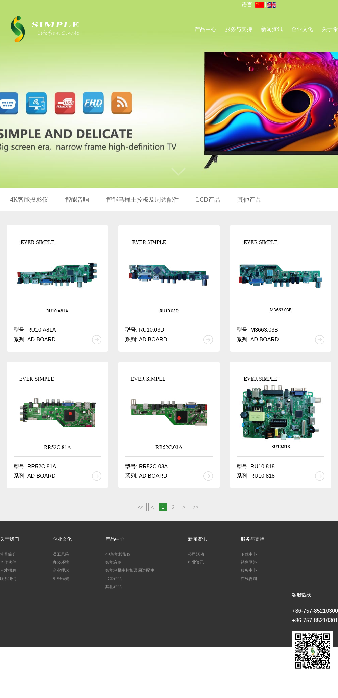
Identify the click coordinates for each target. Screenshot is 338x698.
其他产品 (249, 199)
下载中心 (249, 554)
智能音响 (77, 199)
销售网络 (249, 562)
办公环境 (61, 562)
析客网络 (265, 694)
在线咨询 (249, 578)
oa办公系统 (224, 694)
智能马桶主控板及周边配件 (142, 199)
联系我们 (8, 578)
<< (140, 507)
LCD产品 (208, 199)
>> (195, 507)
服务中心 (249, 570)
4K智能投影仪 (29, 199)
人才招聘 (8, 570)
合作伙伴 (8, 562)
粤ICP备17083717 (197, 694)
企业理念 (61, 570)
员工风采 (61, 554)
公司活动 (196, 554)
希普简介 (8, 554)
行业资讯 (196, 562)
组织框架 (61, 578)
